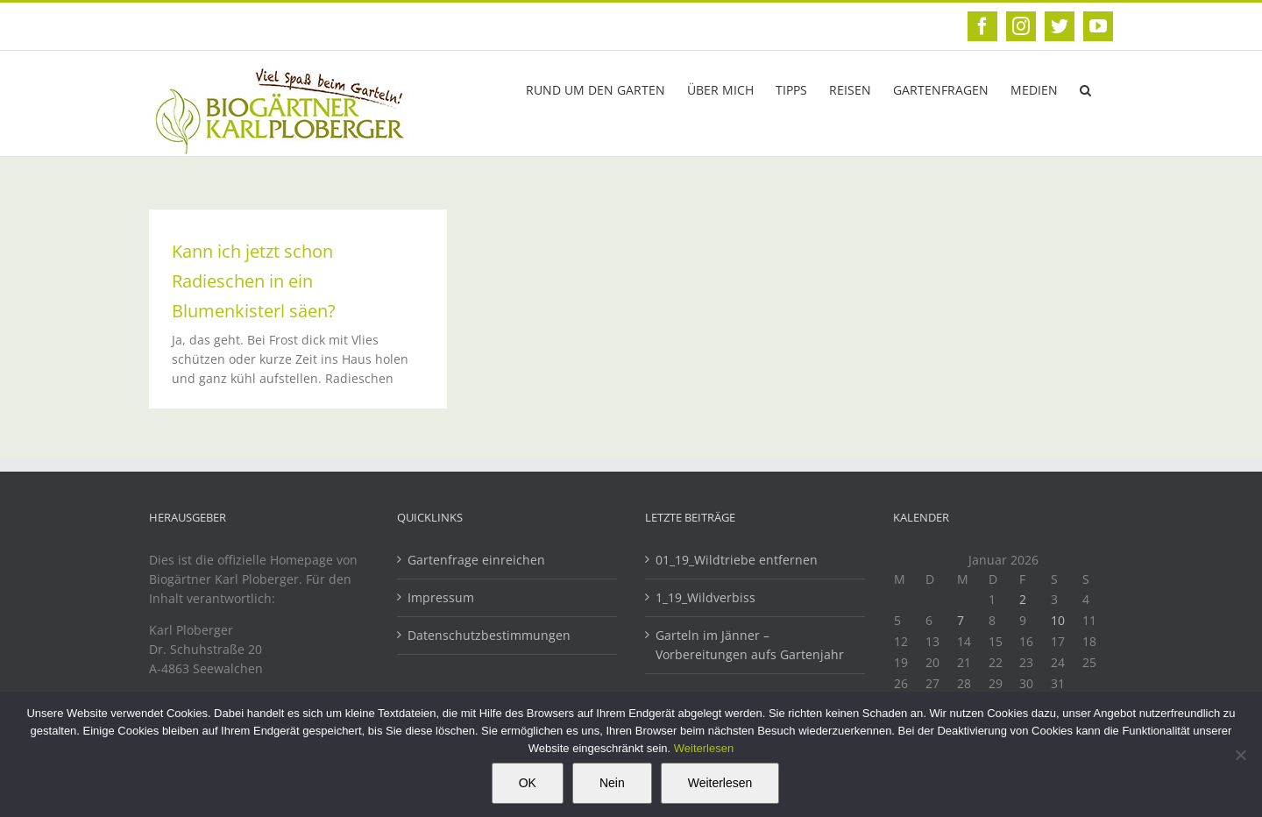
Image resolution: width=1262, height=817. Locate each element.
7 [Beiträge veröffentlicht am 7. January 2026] (960, 620)
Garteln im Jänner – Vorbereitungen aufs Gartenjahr (750, 645)
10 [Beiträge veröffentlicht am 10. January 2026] (1058, 620)
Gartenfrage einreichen (476, 559)
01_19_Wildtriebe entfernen (738, 559)
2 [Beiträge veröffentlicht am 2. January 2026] (1022, 599)
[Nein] (1240, 755)
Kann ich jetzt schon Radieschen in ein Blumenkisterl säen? (254, 281)
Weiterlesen (704, 748)
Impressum (441, 597)
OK (527, 783)
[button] (1085, 88)
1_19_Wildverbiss (707, 597)
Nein (612, 783)
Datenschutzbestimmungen (489, 635)
